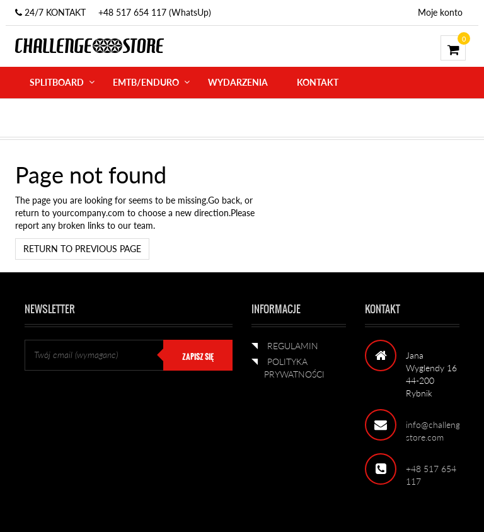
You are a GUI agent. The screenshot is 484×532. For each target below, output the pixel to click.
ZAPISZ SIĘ (198, 356)
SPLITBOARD (57, 82)
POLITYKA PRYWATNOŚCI (294, 367)
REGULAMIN (292, 345)
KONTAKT (317, 82)
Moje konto (440, 12)
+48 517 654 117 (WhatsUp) (154, 12)
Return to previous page (82, 248)
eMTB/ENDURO (146, 82)
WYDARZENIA (238, 82)
